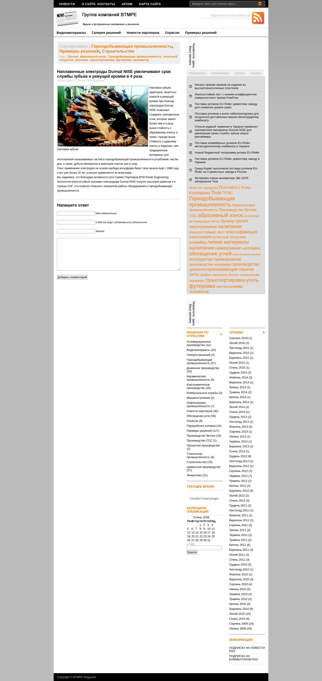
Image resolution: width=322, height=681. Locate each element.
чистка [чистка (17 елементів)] (222, 286)
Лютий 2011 (237, 554)
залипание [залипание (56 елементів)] (230, 226)
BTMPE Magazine (84, 677)
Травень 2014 (238, 392)
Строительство (118, 51)
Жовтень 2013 (238, 426)
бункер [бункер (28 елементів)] (227, 221)
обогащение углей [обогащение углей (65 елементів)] (210, 253)
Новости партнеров (143, 32)
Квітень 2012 (237, 485)
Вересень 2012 (239, 466)
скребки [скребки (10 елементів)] (205, 275)
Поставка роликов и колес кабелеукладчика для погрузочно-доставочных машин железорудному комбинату (227, 117)
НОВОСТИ (67, 4)
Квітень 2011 (237, 545)
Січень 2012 (237, 500)
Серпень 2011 (238, 525)
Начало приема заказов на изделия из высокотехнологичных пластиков (220, 86)
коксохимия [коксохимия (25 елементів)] (200, 237)
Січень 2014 (237, 412)
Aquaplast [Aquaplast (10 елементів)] (210, 188)
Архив (127, 4)
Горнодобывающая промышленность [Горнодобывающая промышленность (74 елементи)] (212, 201)
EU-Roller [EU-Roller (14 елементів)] (243, 188)
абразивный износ (93, 56)
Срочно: (240, 73)
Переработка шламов (201, 425)
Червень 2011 (238, 535)
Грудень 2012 (238, 456)
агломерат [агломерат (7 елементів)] (251, 216)
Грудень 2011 (238, 505)
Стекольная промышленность (198, 455)
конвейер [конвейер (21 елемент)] (197, 242)
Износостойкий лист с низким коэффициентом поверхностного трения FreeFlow (225, 96)
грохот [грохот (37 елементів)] (241, 220)
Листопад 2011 (239, 510)
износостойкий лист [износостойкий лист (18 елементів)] (207, 232)
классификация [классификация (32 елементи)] (241, 231)
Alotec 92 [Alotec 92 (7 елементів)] (195, 188)
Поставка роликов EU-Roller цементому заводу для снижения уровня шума (226, 105)
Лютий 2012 (237, 495)
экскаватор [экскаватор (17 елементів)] (199, 291)
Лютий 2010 (237, 613)
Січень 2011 (237, 559)
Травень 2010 (238, 599)
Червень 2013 (238, 441)
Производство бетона (201, 435)
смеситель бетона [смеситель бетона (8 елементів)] (225, 275)
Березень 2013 (239, 446)
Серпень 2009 (238, 623)
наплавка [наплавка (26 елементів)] (251, 248)
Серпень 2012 (238, 471)
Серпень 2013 (238, 431)
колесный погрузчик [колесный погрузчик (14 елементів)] (229, 237)
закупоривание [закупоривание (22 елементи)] (203, 226)
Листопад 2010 (239, 569)
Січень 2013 (237, 451)
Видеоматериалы (71, 32)
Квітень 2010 (237, 604)
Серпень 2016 (238, 338)
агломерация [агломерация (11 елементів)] (199, 221)
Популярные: (197, 73)
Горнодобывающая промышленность (131, 46)
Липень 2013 (237, 436)
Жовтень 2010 (238, 574)
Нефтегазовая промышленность (198, 404)
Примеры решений (201, 32)
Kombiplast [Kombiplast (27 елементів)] (199, 192)
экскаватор (141, 60)
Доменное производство (203, 368)
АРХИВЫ (236, 332)
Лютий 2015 (237, 362)
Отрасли (172, 32)
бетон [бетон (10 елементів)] (215, 221)
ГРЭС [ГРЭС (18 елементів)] (227, 193)
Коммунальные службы (202, 393)
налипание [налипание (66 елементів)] (201, 248)
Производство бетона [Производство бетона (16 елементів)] (237, 210)
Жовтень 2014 (238, 377)
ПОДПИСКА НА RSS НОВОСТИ (230, 15)
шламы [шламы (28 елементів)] (236, 286)
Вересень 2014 (239, 382)
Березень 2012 (239, 490)
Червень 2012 (238, 476)
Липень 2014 (237, 387)
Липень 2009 (237, 628)
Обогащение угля (198, 416)
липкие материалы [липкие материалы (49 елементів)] (228, 242)
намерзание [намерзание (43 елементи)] (228, 247)
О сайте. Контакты (98, 4)
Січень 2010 (237, 618)
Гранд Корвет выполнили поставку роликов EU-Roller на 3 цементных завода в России (226, 170)
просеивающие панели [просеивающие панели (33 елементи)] (230, 269)
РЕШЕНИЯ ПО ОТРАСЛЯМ (197, 334)
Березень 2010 (239, 609)
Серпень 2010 (238, 584)
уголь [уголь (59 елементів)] (252, 280)
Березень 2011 (239, 549)
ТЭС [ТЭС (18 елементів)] (193, 215)
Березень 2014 (239, 402)
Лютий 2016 (237, 343)
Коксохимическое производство (198, 386)
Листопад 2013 (239, 421)
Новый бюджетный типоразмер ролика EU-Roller (227, 152)
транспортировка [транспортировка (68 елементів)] (225, 280)
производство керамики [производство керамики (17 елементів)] (210, 264)
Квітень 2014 (237, 397)
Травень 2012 (238, 480)
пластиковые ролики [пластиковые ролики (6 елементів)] (246, 254)
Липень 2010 (237, 589)
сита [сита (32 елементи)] (193, 274)
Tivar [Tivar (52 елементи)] (216, 192)
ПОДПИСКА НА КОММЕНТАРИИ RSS (243, 657)
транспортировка (102, 60)
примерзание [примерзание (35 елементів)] (227, 259)
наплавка (81, 60)
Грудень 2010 (238, 564)
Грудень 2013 (238, 416)
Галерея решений (106, 32)
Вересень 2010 (239, 579)
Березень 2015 (239, 357)
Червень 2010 (238, 594)
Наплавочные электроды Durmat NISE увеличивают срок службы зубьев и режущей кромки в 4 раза (114, 74)
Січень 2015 (237, 367)
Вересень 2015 (239, 352)
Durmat (73, 56)
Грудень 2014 (238, 372)
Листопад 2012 (239, 461)
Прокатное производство (203, 445)
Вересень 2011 (239, 520)
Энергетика (194, 475)
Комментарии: (220, 73)
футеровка (123, 60)
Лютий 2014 (237, 407)
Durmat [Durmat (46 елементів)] (226, 187)
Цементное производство (203, 467)
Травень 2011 (238, 540)
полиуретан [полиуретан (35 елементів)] (201, 259)
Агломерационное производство (199, 343)
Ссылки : (255, 73)
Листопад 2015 (239, 348)
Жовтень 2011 (238, 515)
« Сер (190, 544)
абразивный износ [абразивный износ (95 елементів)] (221, 215)
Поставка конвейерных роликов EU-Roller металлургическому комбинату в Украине (222, 144)
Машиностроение (198, 397)
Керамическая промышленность (198, 378)
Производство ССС (199, 440)
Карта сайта (150, 4)
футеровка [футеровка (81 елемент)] (202, 286)
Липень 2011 (237, 530)
